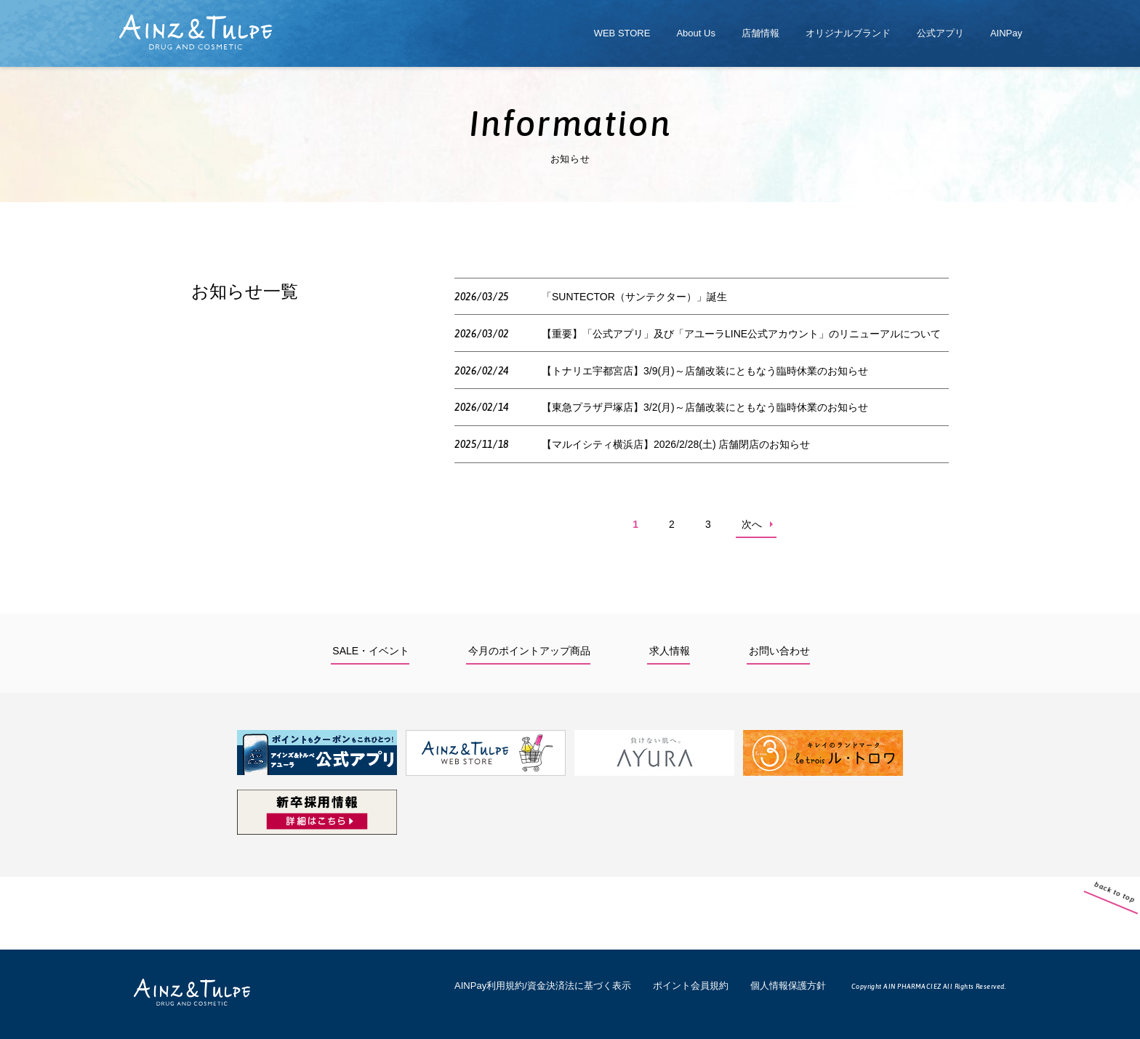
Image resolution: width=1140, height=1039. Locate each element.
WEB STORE (622, 33)
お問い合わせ (779, 651)
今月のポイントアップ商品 (529, 651)
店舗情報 (760, 33)
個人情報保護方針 (788, 985)
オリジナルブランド (848, 33)
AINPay (1006, 33)
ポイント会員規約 (690, 985)
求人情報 (669, 651)
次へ (752, 524)
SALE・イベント (370, 651)
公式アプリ (940, 33)
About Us (695, 33)
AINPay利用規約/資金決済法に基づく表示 (542, 985)
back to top (1126, 917)
